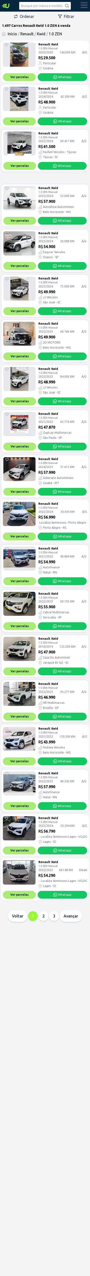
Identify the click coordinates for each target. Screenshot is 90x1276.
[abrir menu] (84, 6)
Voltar (17, 916)
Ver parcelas (19, 77)
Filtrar (66, 16)
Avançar (71, 916)
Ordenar (24, 16)
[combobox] (45, 6)
